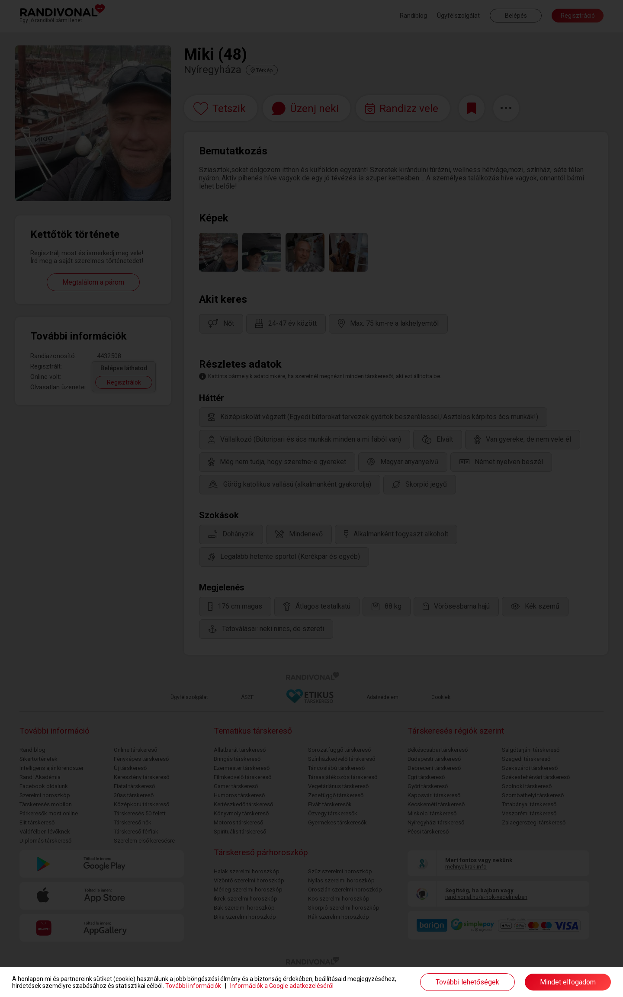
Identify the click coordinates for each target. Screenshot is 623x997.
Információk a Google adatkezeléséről (282, 985)
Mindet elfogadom (568, 982)
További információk (193, 985)
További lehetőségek (467, 982)
